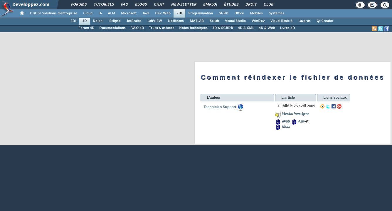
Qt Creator (325, 21)
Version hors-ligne (295, 114)
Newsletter (183, 4)
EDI (179, 13)
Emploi (209, 4)
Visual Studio (235, 21)
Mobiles (256, 13)
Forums (78, 4)
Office (239, 13)
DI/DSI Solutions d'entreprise (53, 13)
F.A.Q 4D (137, 28)
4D (84, 21)
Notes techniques (193, 28)
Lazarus (304, 21)
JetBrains (134, 21)
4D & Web (267, 28)
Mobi (286, 127)
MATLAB (197, 21)
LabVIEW (154, 21)
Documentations (112, 28)
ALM (111, 13)
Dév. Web (163, 13)
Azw (301, 121)
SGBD (223, 13)
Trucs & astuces (161, 28)
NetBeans (176, 21)
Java (145, 13)
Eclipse (115, 21)
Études (231, 4)
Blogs (140, 4)
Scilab (214, 21)
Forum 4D (86, 28)
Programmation (200, 13)
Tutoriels (103, 4)
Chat (158, 4)
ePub (286, 121)
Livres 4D (287, 28)
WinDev (258, 21)
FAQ (124, 4)
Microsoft (129, 13)
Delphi (98, 21)
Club (268, 4)
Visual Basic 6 (281, 21)
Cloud (87, 13)
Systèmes (276, 13)
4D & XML (246, 28)
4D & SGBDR (222, 28)
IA (100, 13)
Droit (251, 4)
